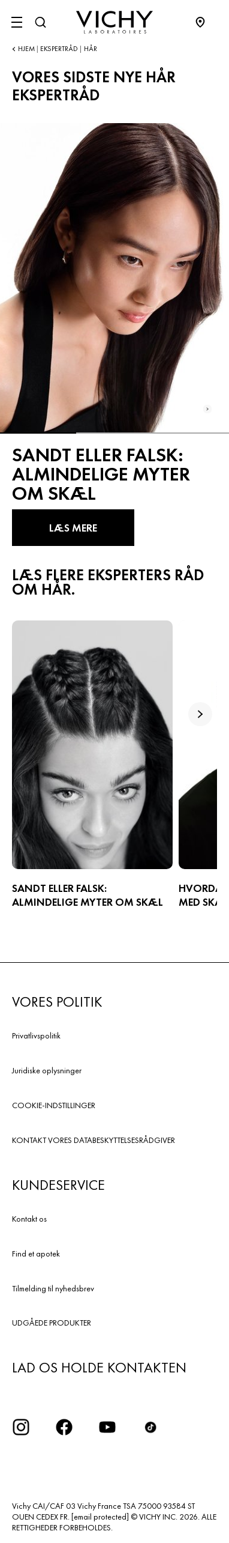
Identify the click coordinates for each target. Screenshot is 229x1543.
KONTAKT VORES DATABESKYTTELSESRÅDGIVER (93, 1140)
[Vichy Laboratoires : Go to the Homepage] (114, 22)
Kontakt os (29, 1218)
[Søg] (40, 22)
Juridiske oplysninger (47, 1070)
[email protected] (100, 1516)
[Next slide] (207, 409)
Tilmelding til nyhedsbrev (53, 1288)
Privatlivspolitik (36, 1035)
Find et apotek (36, 1253)
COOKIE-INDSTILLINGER (53, 1105)
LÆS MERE (73, 528)
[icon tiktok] (150, 1427)
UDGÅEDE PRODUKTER (51, 1322)
